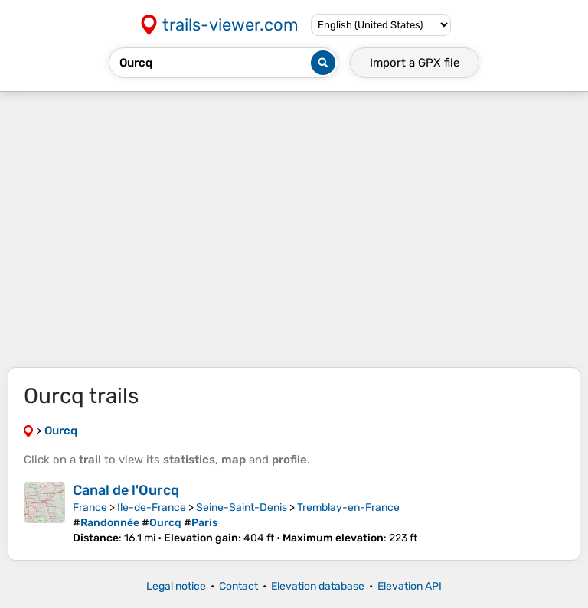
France (90, 507)
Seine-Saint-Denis (241, 507)
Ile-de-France (151, 507)
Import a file (414, 63)
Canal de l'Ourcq (126, 490)
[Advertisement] (294, 229)
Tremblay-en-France (348, 507)
